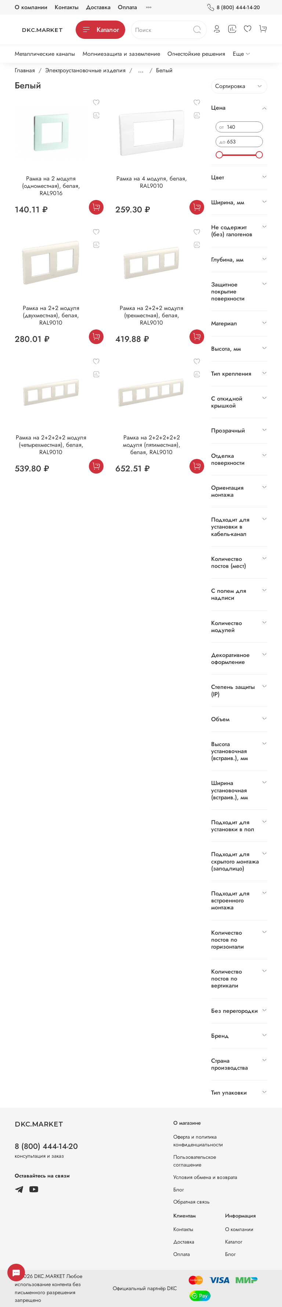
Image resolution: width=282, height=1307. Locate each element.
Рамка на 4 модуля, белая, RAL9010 (151, 182)
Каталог (100, 29)
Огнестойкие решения (196, 54)
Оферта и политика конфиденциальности (198, 1141)
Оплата (127, 7)
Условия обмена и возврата (205, 1177)
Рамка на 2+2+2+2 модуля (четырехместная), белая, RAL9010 (51, 444)
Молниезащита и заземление (121, 54)
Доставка (98, 7)
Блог (178, 1189)
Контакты (67, 7)
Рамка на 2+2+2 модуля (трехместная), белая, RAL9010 (151, 315)
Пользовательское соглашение (194, 1161)
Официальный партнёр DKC (145, 1288)
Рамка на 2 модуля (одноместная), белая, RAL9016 (51, 185)
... (141, 70)
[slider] (219, 154)
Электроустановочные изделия (85, 70)
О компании (31, 7)
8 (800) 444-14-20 (233, 7)
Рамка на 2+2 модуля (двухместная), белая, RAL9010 (51, 315)
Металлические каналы (45, 54)
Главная (25, 70)
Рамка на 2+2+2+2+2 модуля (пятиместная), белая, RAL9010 (151, 444)
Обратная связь (191, 1201)
